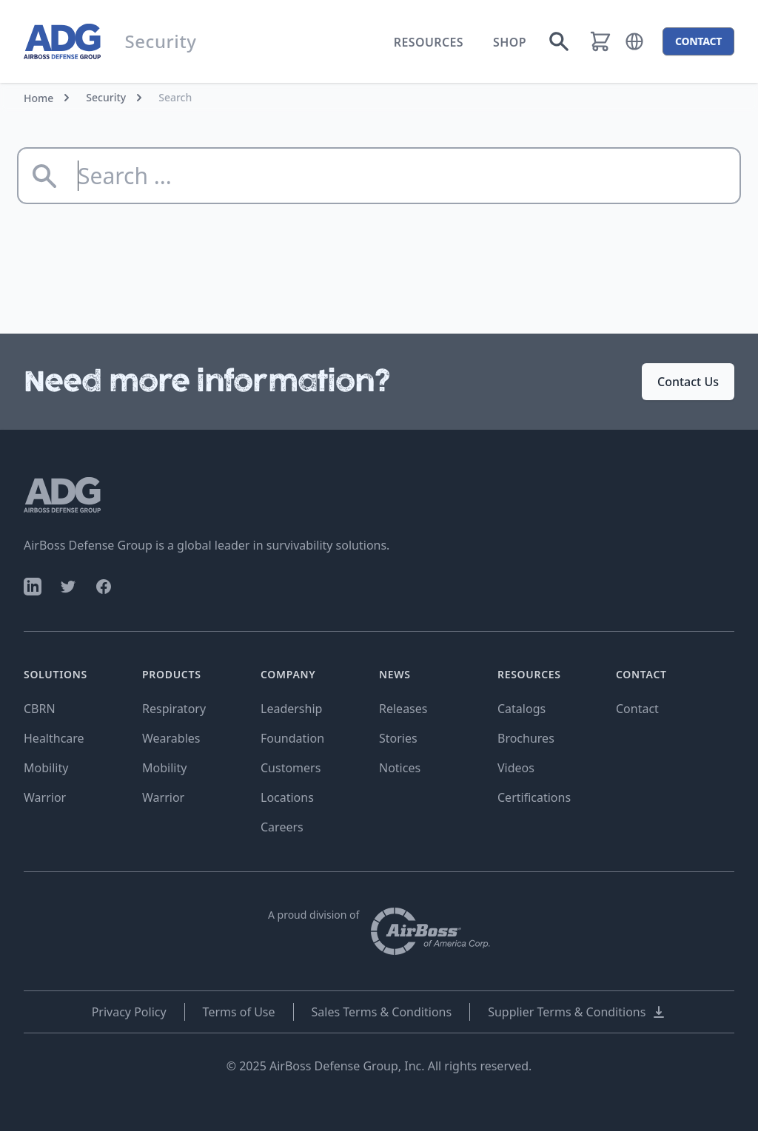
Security (106, 97)
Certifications (534, 797)
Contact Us (688, 382)
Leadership (291, 708)
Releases (403, 708)
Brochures (525, 738)
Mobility (46, 768)
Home (38, 98)
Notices (399, 768)
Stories (398, 738)
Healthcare (54, 738)
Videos (515, 768)
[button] (634, 41)
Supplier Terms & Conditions (577, 1012)
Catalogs (521, 708)
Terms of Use (239, 1012)
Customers (291, 768)
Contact (637, 708)
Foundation (292, 738)
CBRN (40, 708)
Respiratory (174, 708)
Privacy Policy (129, 1012)
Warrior (45, 797)
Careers (282, 827)
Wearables (171, 738)
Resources (428, 42)
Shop (509, 42)
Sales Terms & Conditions (382, 1012)
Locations (287, 797)
